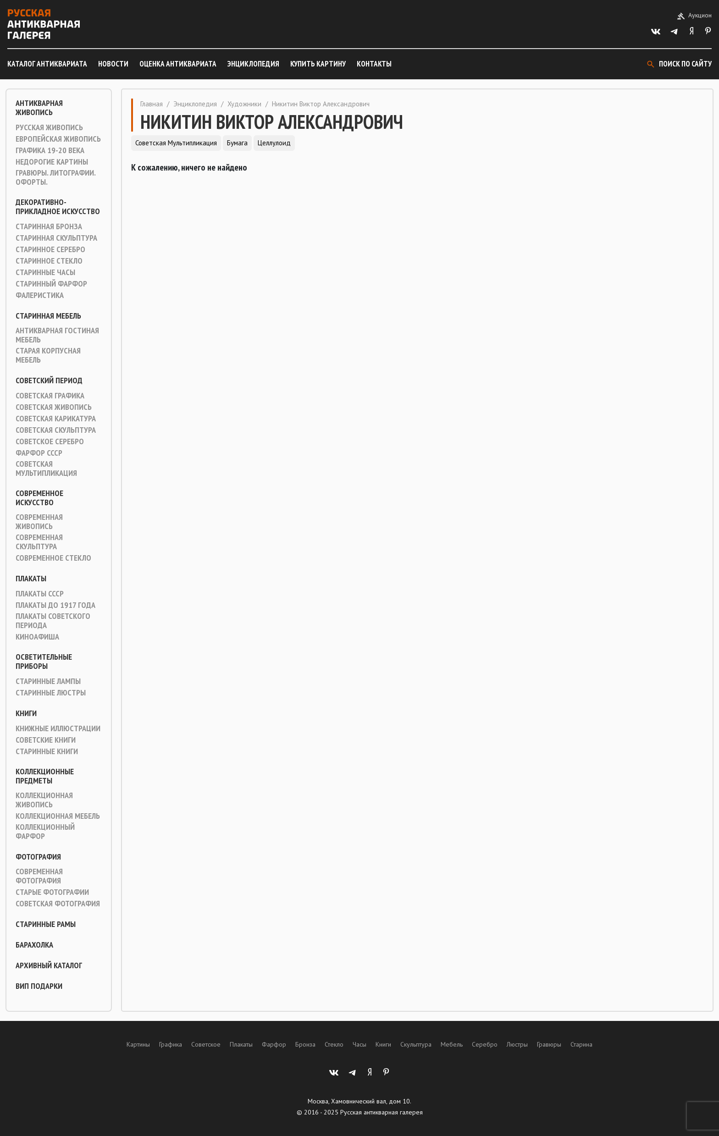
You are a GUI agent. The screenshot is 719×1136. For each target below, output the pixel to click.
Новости (113, 64)
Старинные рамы (46, 924)
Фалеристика (40, 295)
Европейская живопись (58, 138)
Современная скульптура (39, 542)
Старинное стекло (49, 260)
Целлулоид (274, 142)
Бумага (237, 142)
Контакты (374, 64)
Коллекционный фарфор (45, 831)
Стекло (334, 1044)
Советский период (49, 380)
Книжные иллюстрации (58, 728)
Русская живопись (49, 127)
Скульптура (415, 1044)
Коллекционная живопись (44, 800)
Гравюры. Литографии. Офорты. (55, 177)
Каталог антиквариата (47, 64)
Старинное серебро (50, 249)
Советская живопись (54, 407)
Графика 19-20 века (50, 150)
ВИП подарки (39, 986)
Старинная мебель (48, 315)
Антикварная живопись (39, 108)
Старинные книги (47, 751)
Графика (170, 1044)
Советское (206, 1044)
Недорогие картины (52, 161)
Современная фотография (39, 876)
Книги (26, 713)
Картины (138, 1044)
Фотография (38, 856)
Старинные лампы (48, 681)
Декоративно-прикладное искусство (58, 207)
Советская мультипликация (46, 468)
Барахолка (34, 944)
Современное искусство (39, 498)
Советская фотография (58, 903)
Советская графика (50, 395)
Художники (244, 103)
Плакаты (31, 578)
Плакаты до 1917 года (55, 605)
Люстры (517, 1044)
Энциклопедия (253, 64)
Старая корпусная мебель (48, 355)
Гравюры (549, 1044)
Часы (359, 1044)
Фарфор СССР (39, 453)
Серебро (485, 1044)
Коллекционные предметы (45, 776)
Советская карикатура (56, 418)
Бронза (305, 1044)
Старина (581, 1044)
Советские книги (46, 739)
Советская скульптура (56, 430)
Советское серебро (50, 441)
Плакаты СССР (40, 593)
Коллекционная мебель (58, 816)
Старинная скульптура (56, 238)
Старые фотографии (52, 892)
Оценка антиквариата (177, 64)
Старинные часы (45, 272)
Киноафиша (37, 636)
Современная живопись (39, 522)
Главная (151, 103)
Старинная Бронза (49, 226)
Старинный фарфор (51, 283)
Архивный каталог (49, 965)
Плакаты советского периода (53, 621)
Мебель (452, 1044)
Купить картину (318, 64)
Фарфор (274, 1044)
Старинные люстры (51, 692)
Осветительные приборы (44, 661)
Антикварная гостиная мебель (57, 335)
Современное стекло (53, 557)
